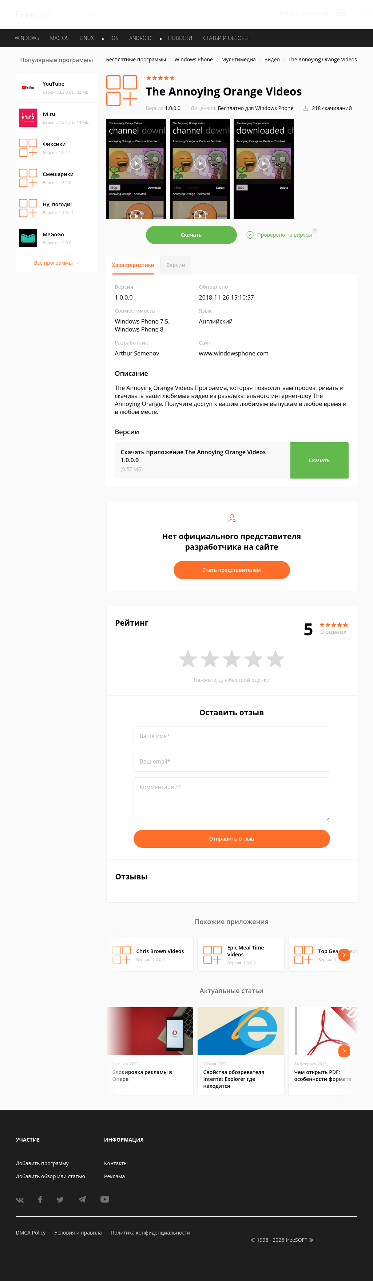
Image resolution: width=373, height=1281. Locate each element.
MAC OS (59, 37)
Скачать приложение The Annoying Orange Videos (193, 456)
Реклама (114, 1176)
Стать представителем (231, 569)
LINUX (87, 37)
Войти (286, 13)
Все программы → (56, 262)
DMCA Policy (31, 1232)
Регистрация (314, 13)
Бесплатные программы (136, 59)
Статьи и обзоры (226, 37)
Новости (180, 37)
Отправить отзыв (231, 838)
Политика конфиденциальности (150, 1232)
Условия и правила (78, 1232)
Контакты (116, 1163)
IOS (114, 37)
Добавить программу (42, 1163)
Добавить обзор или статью (51, 1176)
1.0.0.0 (163, 108)
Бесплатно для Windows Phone (256, 108)
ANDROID (140, 37)
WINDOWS (27, 37)
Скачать (191, 234)
